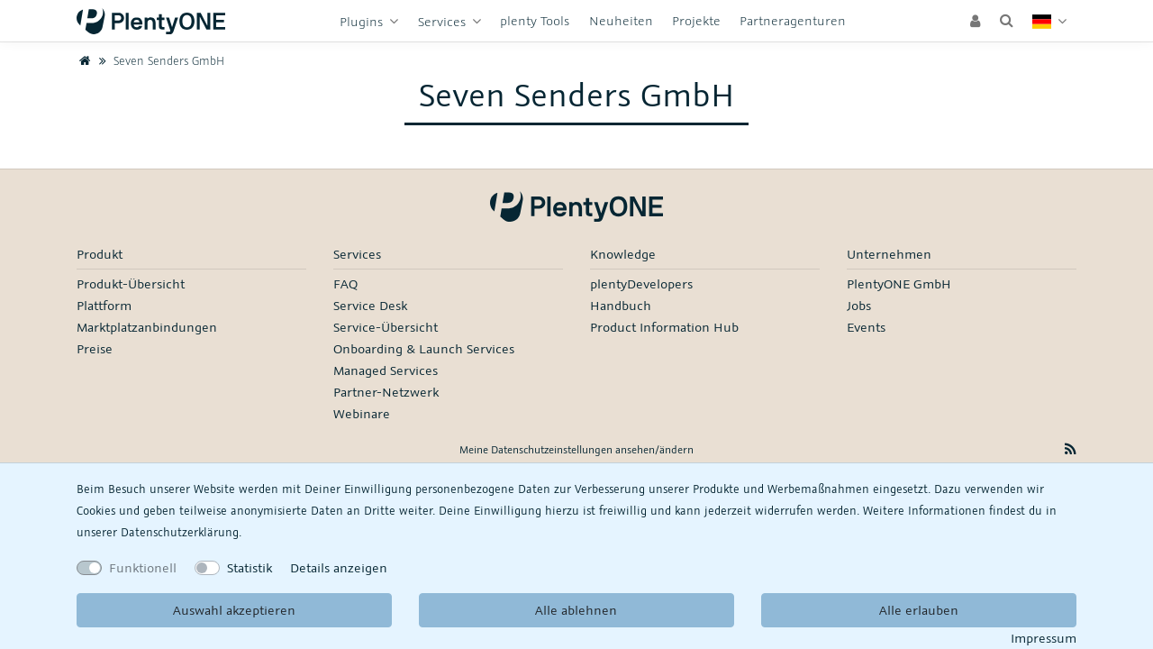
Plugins (363, 21)
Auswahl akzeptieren (234, 609)
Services (443, 21)
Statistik (249, 567)
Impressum (1043, 637)
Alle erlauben (918, 609)
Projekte (696, 20)
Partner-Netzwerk (386, 391)
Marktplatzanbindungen (147, 326)
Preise (95, 348)
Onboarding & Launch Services (423, 348)
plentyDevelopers (641, 283)
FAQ (345, 283)
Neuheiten (621, 20)
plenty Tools (534, 20)
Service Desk (370, 305)
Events (866, 326)
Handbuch (620, 305)
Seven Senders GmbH (159, 60)
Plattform (104, 305)
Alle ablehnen (576, 609)
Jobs (859, 305)
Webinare (361, 413)
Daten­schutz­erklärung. (181, 532)
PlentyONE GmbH (899, 283)
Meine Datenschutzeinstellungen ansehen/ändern (576, 449)
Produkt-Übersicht (131, 283)
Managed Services (385, 370)
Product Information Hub (664, 326)
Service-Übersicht (385, 326)
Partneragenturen (793, 20)
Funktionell (143, 567)
